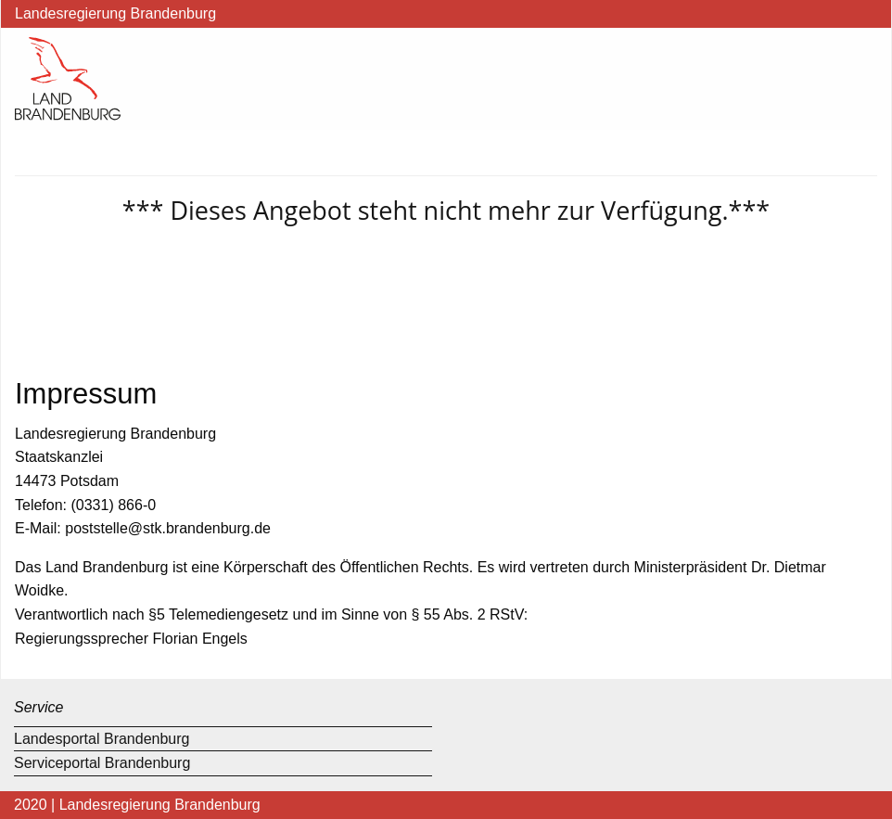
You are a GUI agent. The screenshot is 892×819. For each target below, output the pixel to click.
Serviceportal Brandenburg (102, 763)
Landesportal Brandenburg (101, 739)
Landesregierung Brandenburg (115, 13)
